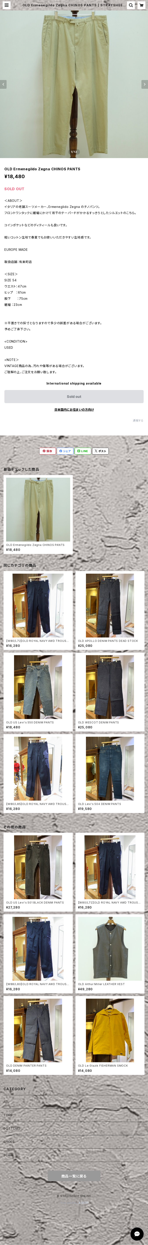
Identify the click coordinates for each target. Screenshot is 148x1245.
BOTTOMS (12, 1128)
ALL (6, 1102)
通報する (138, 420)
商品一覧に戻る (74, 1176)
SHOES (9, 1142)
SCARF (9, 1155)
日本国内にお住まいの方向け (74, 409)
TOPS (8, 1115)
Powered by (74, 1203)
